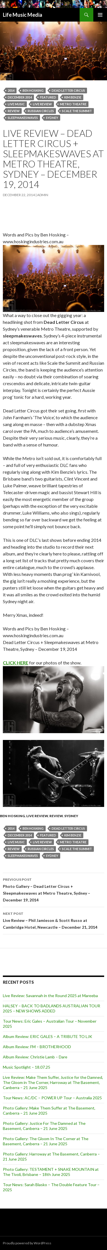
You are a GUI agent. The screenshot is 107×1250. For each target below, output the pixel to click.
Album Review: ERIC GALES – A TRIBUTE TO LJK (47, 1036)
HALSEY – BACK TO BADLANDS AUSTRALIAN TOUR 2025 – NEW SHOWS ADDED (51, 1008)
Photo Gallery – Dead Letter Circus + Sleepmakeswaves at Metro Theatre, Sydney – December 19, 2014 (53, 889)
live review (42, 104)
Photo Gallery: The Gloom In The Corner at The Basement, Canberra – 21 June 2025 (45, 1141)
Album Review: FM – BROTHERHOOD (37, 1046)
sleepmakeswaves (23, 117)
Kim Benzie (72, 97)
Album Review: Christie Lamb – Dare (35, 1056)
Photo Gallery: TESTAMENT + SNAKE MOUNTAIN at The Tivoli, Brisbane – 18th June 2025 (51, 1172)
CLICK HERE (15, 662)
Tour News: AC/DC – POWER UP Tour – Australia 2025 (52, 1097)
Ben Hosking (33, 90)
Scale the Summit (77, 111)
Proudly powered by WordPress (27, 1243)
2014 (11, 90)
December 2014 (20, 97)
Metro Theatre (73, 104)
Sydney (52, 117)
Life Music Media (22, 15)
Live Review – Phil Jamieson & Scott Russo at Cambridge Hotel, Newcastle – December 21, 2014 (53, 920)
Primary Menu (100, 15)
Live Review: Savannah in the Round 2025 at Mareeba (50, 995)
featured (48, 97)
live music (16, 104)
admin (42, 195)
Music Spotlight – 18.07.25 (26, 1067)
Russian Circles (41, 111)
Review (14, 111)
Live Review (37, 816)
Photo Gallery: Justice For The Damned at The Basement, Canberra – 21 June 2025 (44, 1126)
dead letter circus (68, 90)
